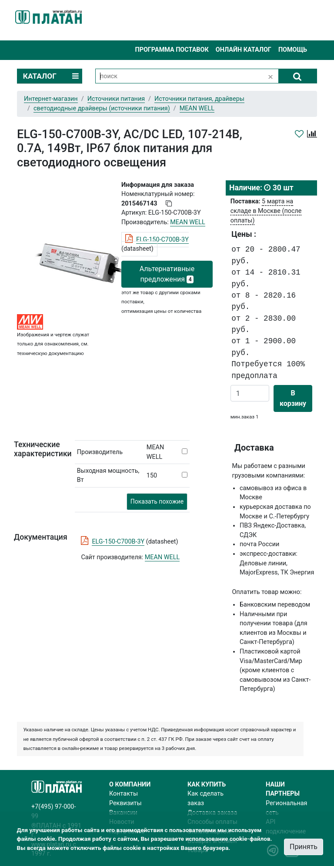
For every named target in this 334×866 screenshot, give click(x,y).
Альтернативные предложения (167, 274)
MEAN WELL (162, 557)
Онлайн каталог (243, 49)
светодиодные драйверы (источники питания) (101, 108)
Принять (303, 847)
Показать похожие (157, 501)
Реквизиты (125, 803)
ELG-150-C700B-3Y (162, 239)
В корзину (293, 398)
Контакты (123, 793)
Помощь (292, 49)
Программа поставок (171, 49)
